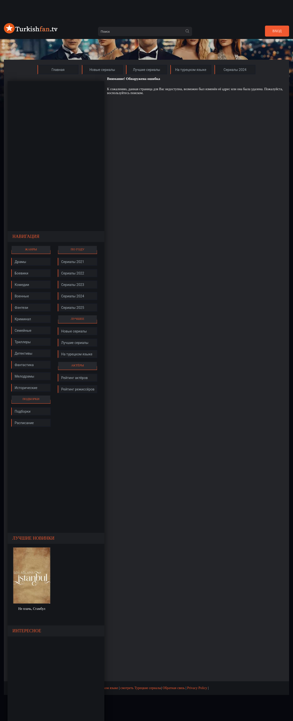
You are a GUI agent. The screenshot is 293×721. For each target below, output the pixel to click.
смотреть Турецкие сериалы (140, 688)
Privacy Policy (197, 688)
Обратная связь (174, 688)
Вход (277, 31)
